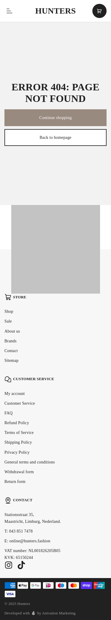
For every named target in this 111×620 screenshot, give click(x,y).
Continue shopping (55, 117)
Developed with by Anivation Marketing (39, 613)
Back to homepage (56, 137)
